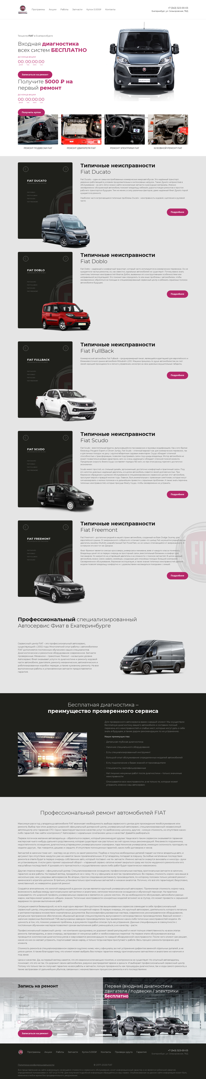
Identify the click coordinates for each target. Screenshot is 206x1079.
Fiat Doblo (31, 192)
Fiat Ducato (31, 282)
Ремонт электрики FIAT (125, 131)
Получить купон (31, 112)
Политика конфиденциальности (36, 1065)
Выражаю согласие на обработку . (53, 1022)
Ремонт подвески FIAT (38, 131)
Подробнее (177, 212)
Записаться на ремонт (35, 74)
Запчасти (77, 9)
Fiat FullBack (32, 195)
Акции (52, 9)
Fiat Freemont (32, 202)
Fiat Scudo (31, 198)
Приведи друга (123, 1052)
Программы (38, 9)
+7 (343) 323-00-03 (178, 8)
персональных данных (70, 1022)
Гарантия (141, 1052)
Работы (64, 9)
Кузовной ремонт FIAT (168, 131)
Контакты (110, 9)
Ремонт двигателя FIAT (81, 131)
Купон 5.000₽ (93, 9)
